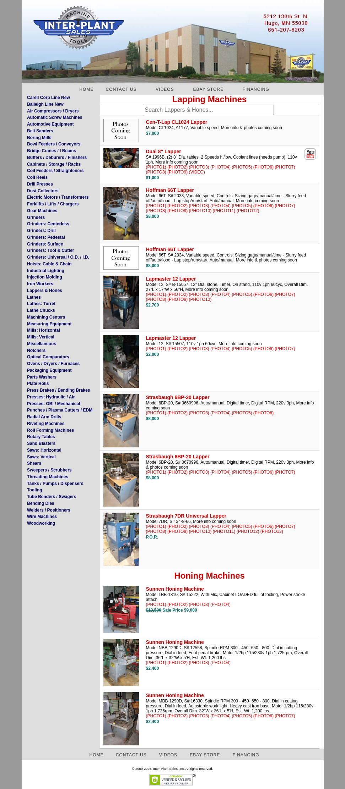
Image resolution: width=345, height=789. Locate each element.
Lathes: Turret (41, 303)
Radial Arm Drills (44, 416)
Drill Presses (40, 184)
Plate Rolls (38, 383)
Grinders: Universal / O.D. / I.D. (58, 257)
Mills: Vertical (40, 337)
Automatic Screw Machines (54, 117)
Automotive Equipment (50, 124)
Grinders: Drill (41, 230)
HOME (86, 89)
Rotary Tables (41, 436)
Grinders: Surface (45, 244)
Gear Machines (42, 210)
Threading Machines (47, 476)
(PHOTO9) (177, 172)
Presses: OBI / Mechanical (53, 403)
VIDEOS (165, 89)
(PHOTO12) (248, 210)
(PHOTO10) (200, 210)
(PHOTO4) (220, 167)
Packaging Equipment (49, 370)
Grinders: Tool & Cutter (50, 250)
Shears (34, 463)
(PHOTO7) (285, 167)
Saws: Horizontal (44, 450)
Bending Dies (40, 503)
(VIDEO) (197, 172)
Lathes (34, 297)
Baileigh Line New (45, 104)
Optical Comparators (48, 356)
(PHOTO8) (156, 172)
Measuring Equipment (49, 323)
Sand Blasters (41, 443)
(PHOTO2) (177, 167)
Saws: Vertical (41, 456)
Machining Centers (46, 317)
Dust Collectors (43, 190)
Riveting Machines (45, 423)
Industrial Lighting (45, 270)
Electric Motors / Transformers (57, 197)
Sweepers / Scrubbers (49, 470)
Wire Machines (42, 516)
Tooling (34, 489)
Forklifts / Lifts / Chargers (53, 204)
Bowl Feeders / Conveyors (53, 144)
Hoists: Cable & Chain (49, 263)
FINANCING (256, 89)
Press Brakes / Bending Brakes (58, 390)
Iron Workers (40, 283)
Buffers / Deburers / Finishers (57, 157)
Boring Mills (39, 137)
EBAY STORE (208, 89)
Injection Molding (44, 277)
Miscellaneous (41, 343)
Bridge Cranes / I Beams (51, 150)
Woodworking (41, 523)
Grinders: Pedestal (46, 237)
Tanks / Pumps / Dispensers (55, 483)
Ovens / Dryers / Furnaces (53, 363)
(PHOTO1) (156, 167)
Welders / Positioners (48, 510)
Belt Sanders (40, 130)
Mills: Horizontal (43, 330)
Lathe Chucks (41, 310)
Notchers (36, 350)
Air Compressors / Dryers (53, 111)
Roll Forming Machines (50, 430)
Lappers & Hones (44, 290)
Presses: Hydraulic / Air (51, 396)
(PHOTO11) (224, 210)
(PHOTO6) (263, 167)
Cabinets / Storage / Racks (54, 164)
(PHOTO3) (199, 167)
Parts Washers (41, 377)
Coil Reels (37, 177)
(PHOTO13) (271, 531)
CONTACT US (121, 89)
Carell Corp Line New (48, 97)
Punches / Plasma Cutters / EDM (59, 410)
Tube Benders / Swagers (51, 496)
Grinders (36, 217)
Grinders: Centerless (48, 223)
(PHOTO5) (242, 167)
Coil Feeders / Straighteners (55, 170)
